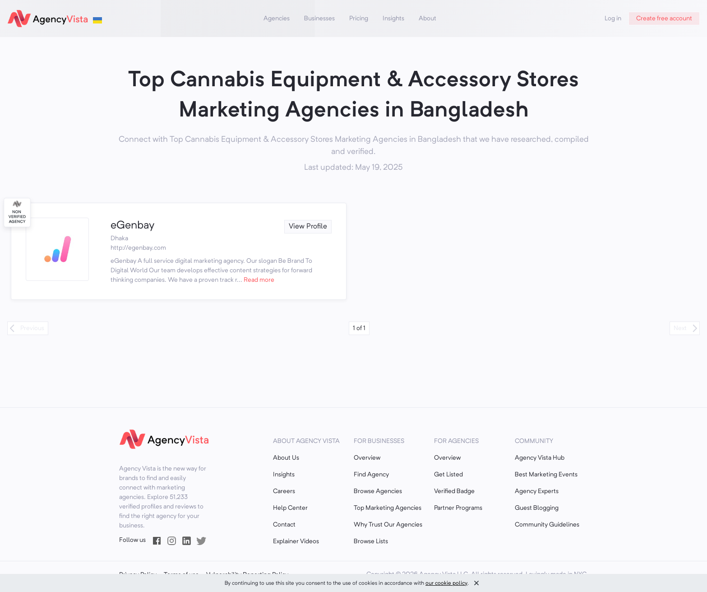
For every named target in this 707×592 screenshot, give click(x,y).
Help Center (290, 508)
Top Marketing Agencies (387, 508)
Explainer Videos (296, 541)
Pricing (358, 18)
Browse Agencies (378, 491)
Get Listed (448, 474)
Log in (613, 18)
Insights (393, 18)
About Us (286, 458)
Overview (367, 458)
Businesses (319, 18)
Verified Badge (454, 491)
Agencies (276, 18)
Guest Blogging (537, 508)
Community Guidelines (547, 525)
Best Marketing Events (546, 474)
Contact (284, 525)
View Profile (308, 226)
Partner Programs (458, 508)
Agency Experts (537, 491)
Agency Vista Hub (539, 458)
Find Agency (371, 474)
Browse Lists (371, 541)
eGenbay (132, 225)
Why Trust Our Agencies (388, 525)
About (427, 18)
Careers (284, 491)
